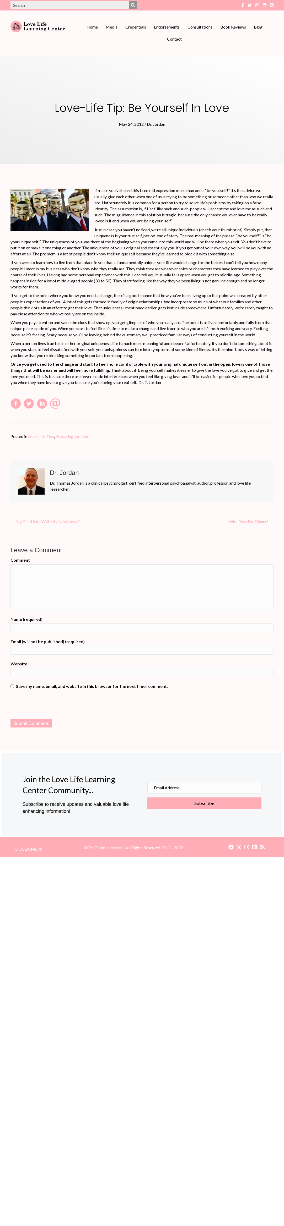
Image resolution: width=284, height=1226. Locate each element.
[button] (231, 847)
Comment (20, 559)
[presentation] (142, 704)
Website (18, 663)
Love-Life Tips (41, 436)
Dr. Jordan (156, 124)
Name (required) (26, 619)
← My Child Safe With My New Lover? (45, 521)
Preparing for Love (72, 436)
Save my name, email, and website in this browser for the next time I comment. (92, 686)
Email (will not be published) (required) (47, 641)
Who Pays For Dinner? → (251, 521)
